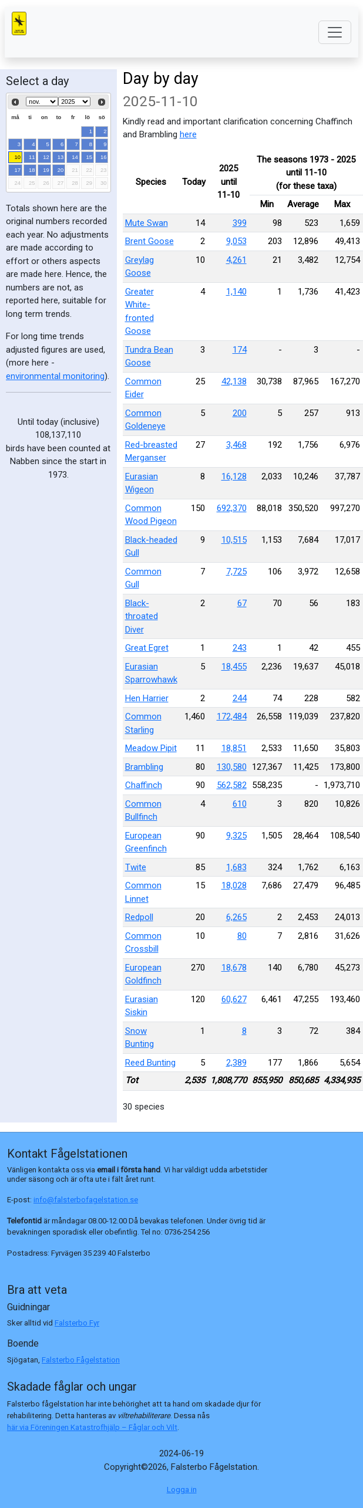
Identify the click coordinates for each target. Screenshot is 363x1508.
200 (240, 413)
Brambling (144, 767)
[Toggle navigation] (334, 32)
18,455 (234, 666)
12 (46, 157)
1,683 (236, 867)
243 (240, 648)
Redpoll (139, 917)
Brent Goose (149, 241)
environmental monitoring (55, 376)
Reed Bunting (150, 1062)
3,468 (236, 444)
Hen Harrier (147, 698)
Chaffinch (143, 785)
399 (240, 223)
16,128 (234, 476)
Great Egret (147, 648)
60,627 (234, 999)
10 (18, 157)
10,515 (234, 540)
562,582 (232, 785)
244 (240, 698)
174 (240, 349)
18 (32, 170)
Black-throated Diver (141, 616)
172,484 (232, 716)
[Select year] (74, 101)
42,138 (234, 381)
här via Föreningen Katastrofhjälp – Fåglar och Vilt (92, 1427)
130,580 (232, 767)
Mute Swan (146, 223)
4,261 (236, 260)
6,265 (236, 917)
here (188, 134)
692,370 (232, 508)
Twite (135, 867)
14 (75, 157)
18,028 (234, 885)
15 (89, 157)
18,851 (234, 748)
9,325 (236, 835)
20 (61, 170)
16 (103, 157)
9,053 (236, 241)
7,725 (236, 571)
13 (61, 157)
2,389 (236, 1062)
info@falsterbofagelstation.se (85, 1199)
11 (32, 157)
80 (242, 936)
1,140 (236, 291)
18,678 (234, 967)
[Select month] (42, 101)
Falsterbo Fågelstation (81, 1359)
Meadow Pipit (151, 748)
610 (240, 804)
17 (18, 170)
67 (242, 603)
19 (46, 170)
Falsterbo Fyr (77, 1322)
